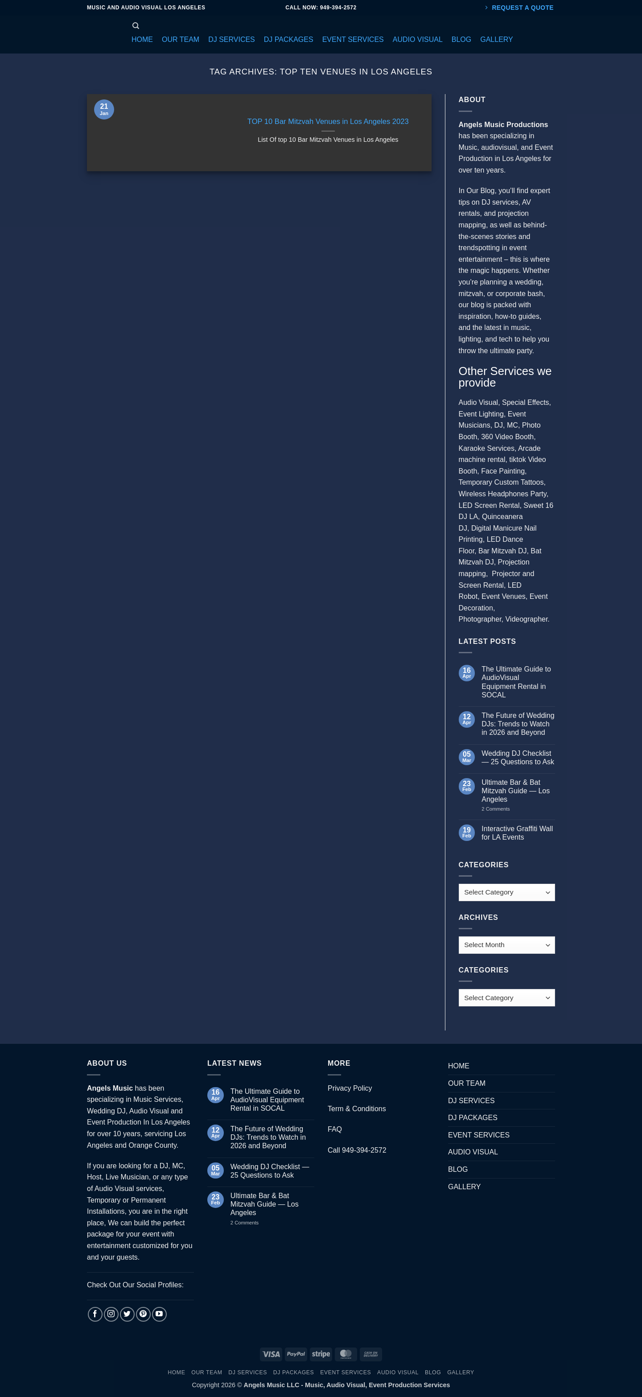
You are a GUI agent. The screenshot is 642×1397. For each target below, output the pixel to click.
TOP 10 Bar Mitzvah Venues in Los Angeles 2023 (328, 121)
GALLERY (464, 1187)
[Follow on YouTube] (159, 1314)
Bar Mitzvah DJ (502, 551)
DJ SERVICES (471, 1100)
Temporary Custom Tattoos (501, 482)
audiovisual (499, 147)
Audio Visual (478, 402)
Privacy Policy (350, 1088)
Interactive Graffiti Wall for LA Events (517, 833)
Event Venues (504, 596)
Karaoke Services (486, 448)
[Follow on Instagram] (111, 1314)
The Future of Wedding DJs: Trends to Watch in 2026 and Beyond (518, 724)
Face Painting (503, 471)
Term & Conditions (357, 1109)
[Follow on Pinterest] (143, 1314)
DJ (498, 425)
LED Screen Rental (489, 505)
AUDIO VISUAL (473, 1152)
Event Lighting (481, 414)
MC (512, 425)
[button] (142, 40)
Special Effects (525, 402)
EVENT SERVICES (479, 1135)
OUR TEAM (467, 1083)
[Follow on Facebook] (95, 1314)
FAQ (335, 1129)
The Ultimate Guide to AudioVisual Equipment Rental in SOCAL (516, 682)
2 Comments (504, 809)
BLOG (458, 1169)
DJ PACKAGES (473, 1117)
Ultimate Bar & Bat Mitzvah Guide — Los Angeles (516, 791)
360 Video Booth (507, 437)
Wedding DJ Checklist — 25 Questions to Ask (518, 758)
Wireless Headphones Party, (504, 494)
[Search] (135, 26)
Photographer (480, 619)
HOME (458, 1066)
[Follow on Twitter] (127, 1314)
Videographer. (527, 619)
